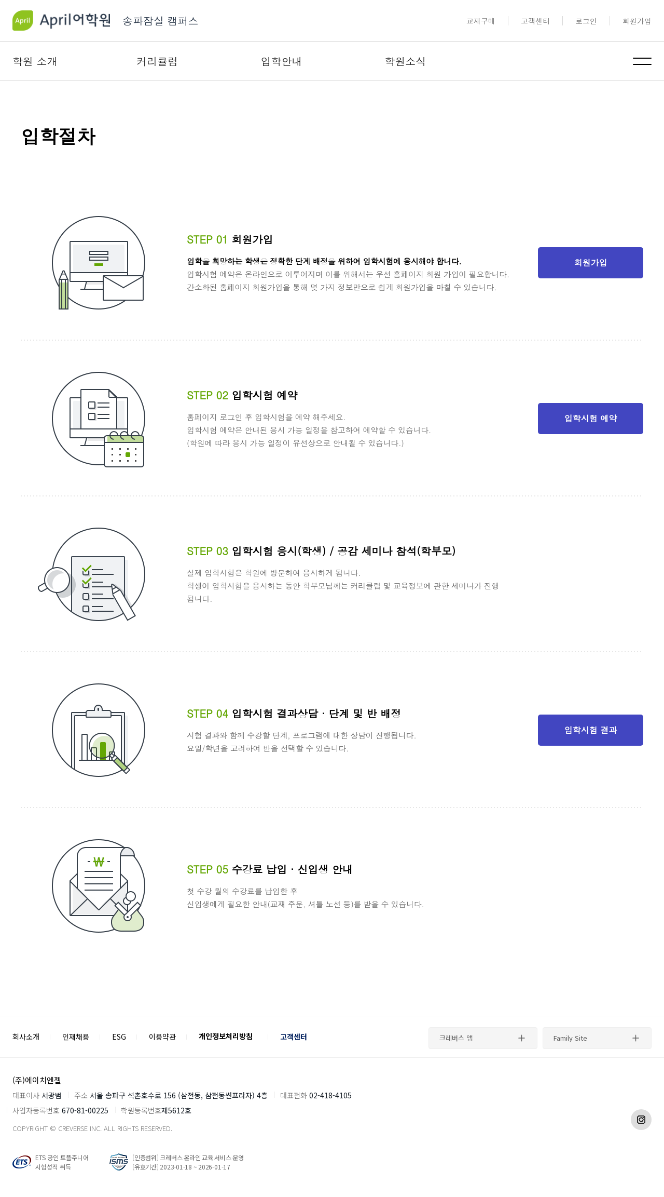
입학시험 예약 (590, 418)
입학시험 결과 (590, 730)
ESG (119, 1036)
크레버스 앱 (456, 1038)
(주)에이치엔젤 (36, 1079)
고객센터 (535, 21)
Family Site (570, 1038)
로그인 (586, 21)
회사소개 (25, 1036)
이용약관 (162, 1036)
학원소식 (405, 61)
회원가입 (637, 21)
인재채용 (75, 1036)
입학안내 (281, 61)
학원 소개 (35, 61)
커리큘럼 (157, 61)
